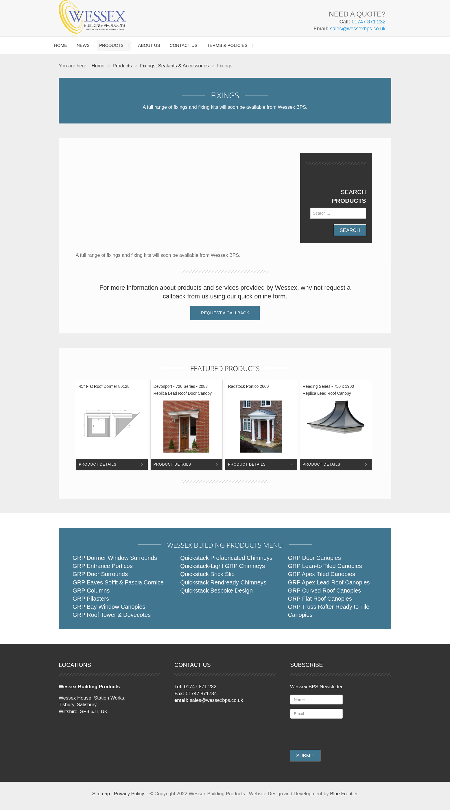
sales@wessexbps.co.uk (358, 29)
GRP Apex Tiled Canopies (321, 574)
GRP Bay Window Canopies (109, 607)
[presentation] (334, 734)
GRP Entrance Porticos (103, 566)
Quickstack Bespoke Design (216, 590)
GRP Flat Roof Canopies (320, 598)
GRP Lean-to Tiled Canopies (325, 566)
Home (60, 45)
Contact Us (184, 45)
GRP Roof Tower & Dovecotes (112, 615)
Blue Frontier (344, 793)
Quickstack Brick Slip (207, 574)
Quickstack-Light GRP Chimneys (222, 566)
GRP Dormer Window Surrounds (115, 558)
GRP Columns (91, 590)
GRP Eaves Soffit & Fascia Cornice (118, 582)
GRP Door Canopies (314, 558)
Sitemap (101, 793)
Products (111, 45)
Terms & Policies (227, 45)
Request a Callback (225, 312)
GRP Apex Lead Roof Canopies (329, 582)
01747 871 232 (369, 22)
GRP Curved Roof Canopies (324, 590)
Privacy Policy (129, 793)
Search (350, 230)
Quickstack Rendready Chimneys (223, 582)
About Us (149, 45)
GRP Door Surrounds (100, 574)
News (83, 45)
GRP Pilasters (91, 598)
